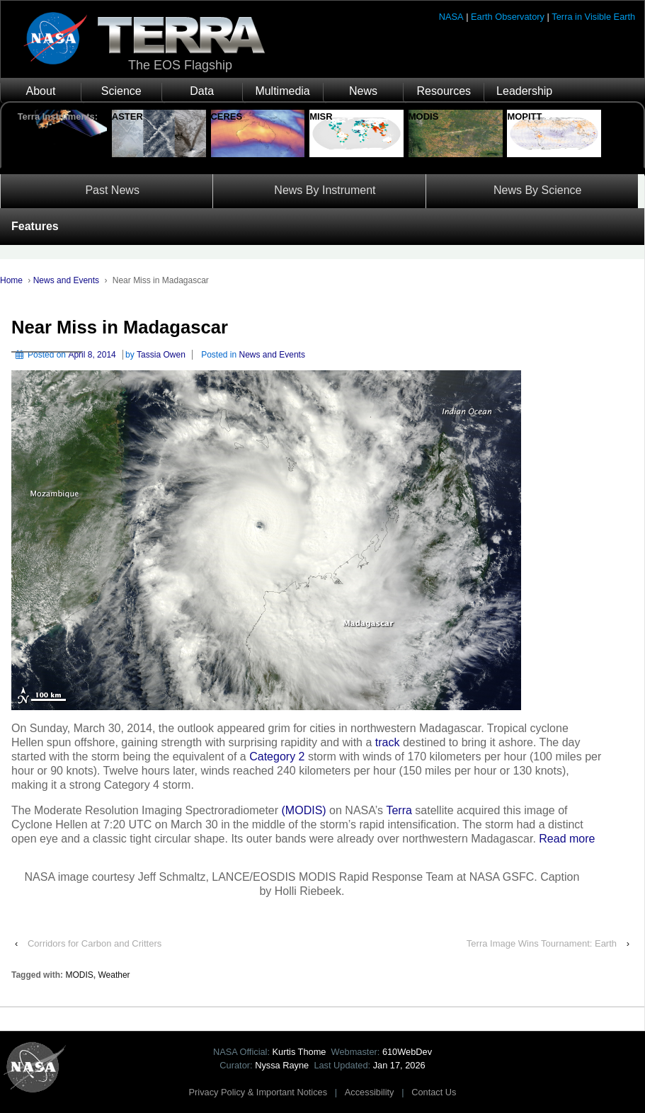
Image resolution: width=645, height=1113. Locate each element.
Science (121, 91)
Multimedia (282, 91)
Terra (398, 810)
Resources (444, 91)
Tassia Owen (161, 355)
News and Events (66, 280)
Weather (114, 975)
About (41, 91)
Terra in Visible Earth (593, 16)
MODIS (79, 975)
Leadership (524, 91)
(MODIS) (304, 810)
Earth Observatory (507, 16)
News (363, 91)
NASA (451, 16)
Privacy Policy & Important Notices (258, 1092)
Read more (567, 839)
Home (11, 280)
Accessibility (369, 1092)
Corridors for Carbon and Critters (94, 943)
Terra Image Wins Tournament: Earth (542, 943)
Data (202, 91)
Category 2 (276, 756)
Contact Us (433, 1092)
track (387, 742)
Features (35, 226)
